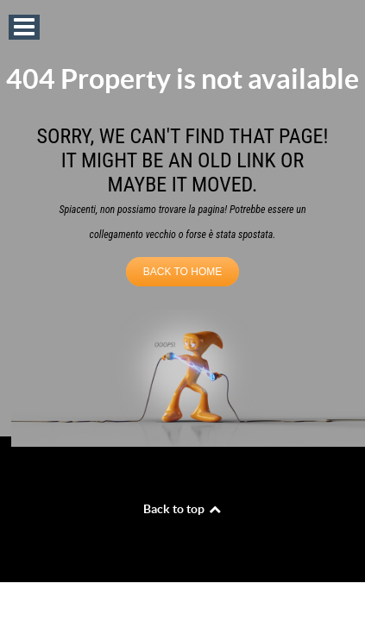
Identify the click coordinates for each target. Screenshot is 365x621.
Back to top (183, 509)
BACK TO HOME (183, 272)
